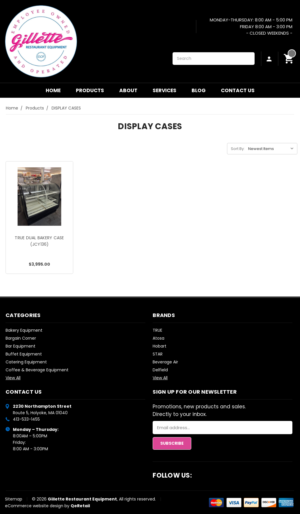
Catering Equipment (26, 362)
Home (53, 90)
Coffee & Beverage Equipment (37, 370)
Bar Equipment (20, 346)
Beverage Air (165, 362)
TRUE (157, 330)
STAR (158, 354)
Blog (199, 90)
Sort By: (238, 148)
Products (90, 90)
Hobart (159, 346)
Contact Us (238, 90)
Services (164, 90)
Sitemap (13, 499)
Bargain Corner (21, 338)
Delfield (160, 370)
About (128, 90)
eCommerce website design (34, 506)
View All (13, 378)
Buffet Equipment (24, 354)
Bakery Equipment (24, 330)
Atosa (158, 338)
